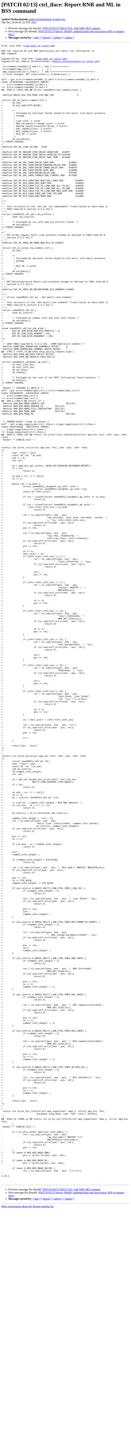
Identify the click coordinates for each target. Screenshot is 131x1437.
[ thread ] (46, 37)
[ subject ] (57, 37)
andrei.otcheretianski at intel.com (47, 19)
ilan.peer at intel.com (39, 46)
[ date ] (36, 37)
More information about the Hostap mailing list (27, 1434)
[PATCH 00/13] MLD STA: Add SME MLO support (71, 28)
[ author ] (69, 37)
